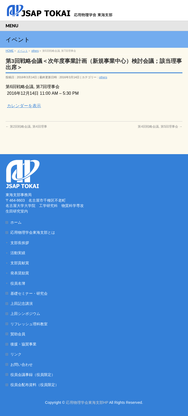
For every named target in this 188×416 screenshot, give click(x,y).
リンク (16, 354)
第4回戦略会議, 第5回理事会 (160, 126)
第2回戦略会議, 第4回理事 (26, 126)
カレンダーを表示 (24, 105)
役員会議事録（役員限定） (32, 374)
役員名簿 (17, 283)
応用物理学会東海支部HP (87, 402)
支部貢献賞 (19, 263)
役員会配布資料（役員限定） (34, 385)
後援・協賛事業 (23, 344)
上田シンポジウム (25, 313)
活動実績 (17, 253)
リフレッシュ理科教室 (29, 324)
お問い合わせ (21, 364)
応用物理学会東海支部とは (32, 232)
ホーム (16, 222)
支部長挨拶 (19, 243)
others (103, 77)
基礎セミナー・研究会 (29, 293)
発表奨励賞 (19, 273)
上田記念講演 (21, 303)
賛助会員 (17, 334)
